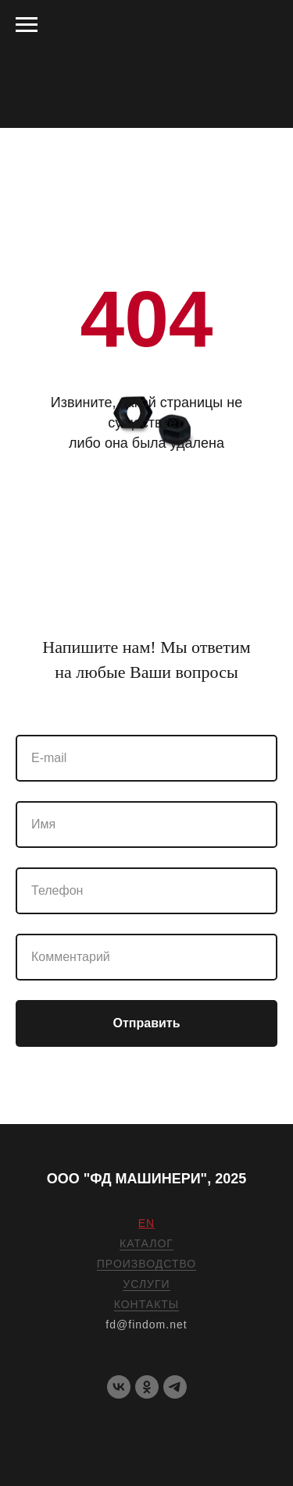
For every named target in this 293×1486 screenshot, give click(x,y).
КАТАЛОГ (146, 1243)
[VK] (118, 1387)
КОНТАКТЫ (147, 1304)
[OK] (147, 1387)
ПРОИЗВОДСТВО (146, 1263)
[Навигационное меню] (27, 25)
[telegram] (175, 1387)
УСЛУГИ (146, 1284)
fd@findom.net (146, 1324)
